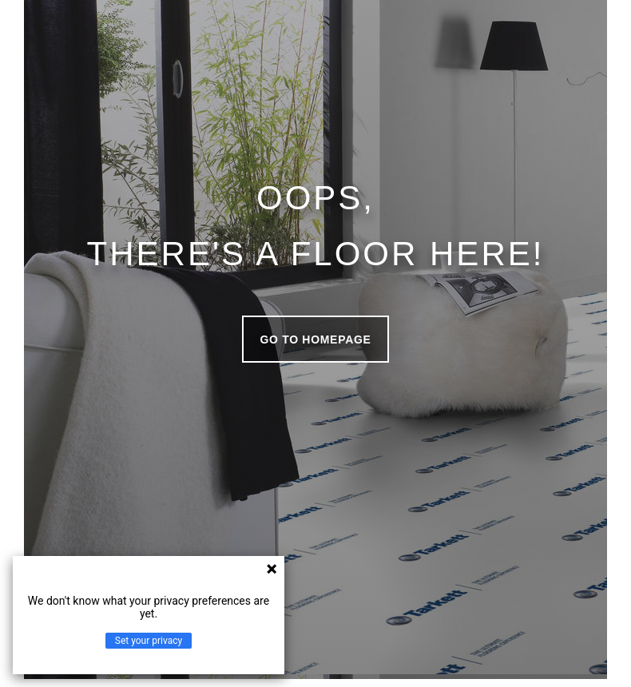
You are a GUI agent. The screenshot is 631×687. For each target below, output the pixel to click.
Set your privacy (148, 640)
